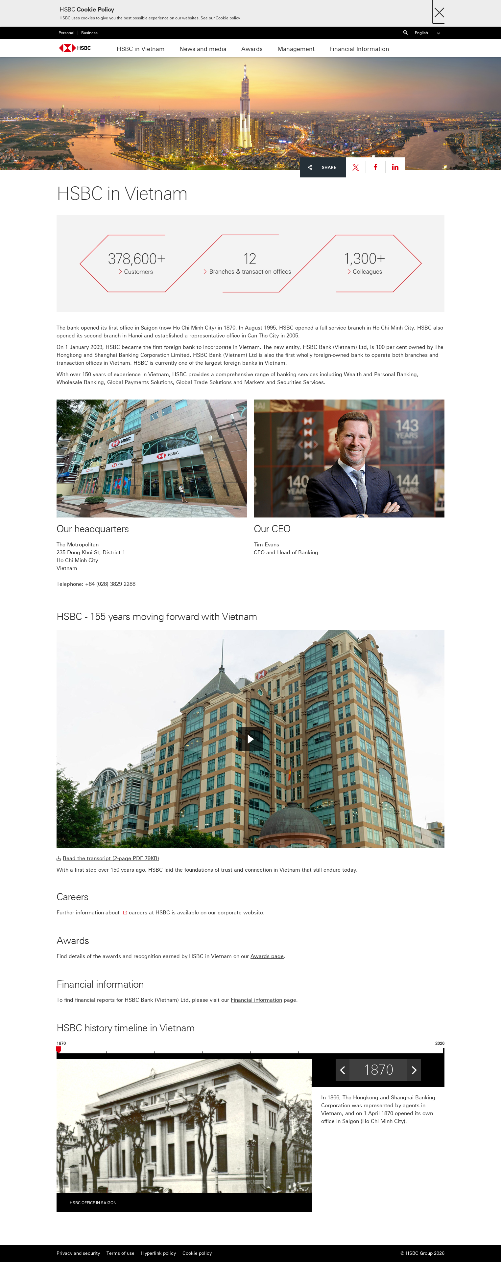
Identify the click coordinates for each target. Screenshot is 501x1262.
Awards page (267, 956)
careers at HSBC (149, 912)
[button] (250, 739)
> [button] (414, 1068)
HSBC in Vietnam (141, 49)
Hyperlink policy (158, 1253)
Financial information (256, 1000)
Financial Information (359, 49)
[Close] (439, 10)
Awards (252, 49)
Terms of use (120, 1253)
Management (296, 49)
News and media (203, 49)
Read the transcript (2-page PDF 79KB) (111, 858)
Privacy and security (78, 1253)
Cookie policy (228, 18)
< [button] (342, 1068)
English (428, 33)
